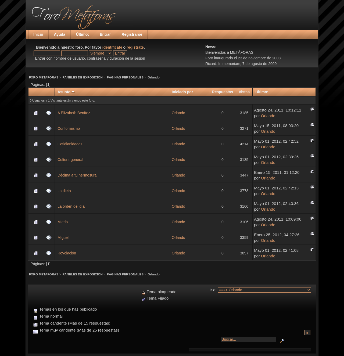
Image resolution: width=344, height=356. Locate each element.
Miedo (63, 222)
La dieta (64, 191)
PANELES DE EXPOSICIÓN (83, 77)
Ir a (213, 289)
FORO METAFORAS (43, 77)
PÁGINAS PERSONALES (125, 77)
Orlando (154, 77)
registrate (135, 47)
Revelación (67, 253)
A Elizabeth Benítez (74, 113)
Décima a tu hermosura (77, 175)
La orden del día (71, 206)
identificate (112, 47)
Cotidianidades (70, 144)
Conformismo (69, 128)
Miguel (63, 237)
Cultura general (70, 159)
